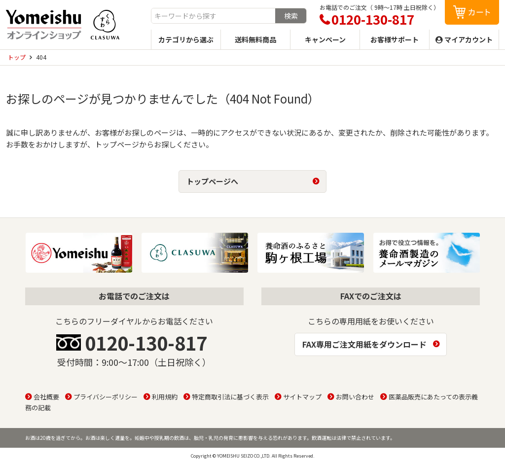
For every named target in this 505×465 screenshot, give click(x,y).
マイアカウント (468, 39)
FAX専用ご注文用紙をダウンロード (364, 344)
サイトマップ (302, 396)
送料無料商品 (255, 39)
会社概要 (46, 396)
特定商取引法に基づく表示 (230, 396)
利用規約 (165, 396)
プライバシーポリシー (105, 396)
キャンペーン (325, 39)
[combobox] (213, 15)
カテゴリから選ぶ (186, 39)
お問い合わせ (355, 396)
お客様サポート (394, 39)
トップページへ (212, 181)
